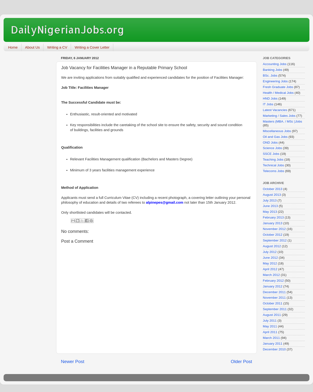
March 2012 (271, 275)
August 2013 (272, 194)
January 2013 (272, 223)
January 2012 (272, 286)
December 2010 (274, 349)
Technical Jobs (273, 165)
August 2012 (272, 246)
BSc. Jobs (270, 75)
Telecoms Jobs (273, 171)
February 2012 (273, 280)
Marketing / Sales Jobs (279, 116)
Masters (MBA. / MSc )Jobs (282, 121)
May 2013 (270, 211)
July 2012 (270, 252)
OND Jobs (270, 142)
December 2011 (274, 292)
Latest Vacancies (275, 110)
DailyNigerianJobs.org (67, 29)
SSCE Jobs (271, 154)
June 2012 (270, 257)
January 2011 (272, 343)
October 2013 (272, 189)
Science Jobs (272, 148)
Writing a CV (57, 47)
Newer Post (72, 361)
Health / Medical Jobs (278, 93)
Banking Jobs (272, 70)
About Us (32, 47)
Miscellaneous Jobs (277, 131)
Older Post (241, 361)
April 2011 (270, 332)
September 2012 (275, 240)
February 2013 (273, 217)
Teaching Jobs (273, 159)
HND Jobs (270, 98)
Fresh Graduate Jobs (278, 87)
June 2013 (270, 206)
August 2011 (272, 315)
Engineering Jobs (275, 81)
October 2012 (272, 234)
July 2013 (270, 200)
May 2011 (270, 326)
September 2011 (275, 309)
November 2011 (274, 297)
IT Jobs (268, 104)
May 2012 (270, 263)
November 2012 (274, 229)
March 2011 (271, 338)
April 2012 (270, 269)
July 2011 (270, 320)
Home (13, 47)
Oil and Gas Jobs (275, 137)
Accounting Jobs (274, 64)
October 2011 (272, 303)
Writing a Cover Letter (92, 47)
